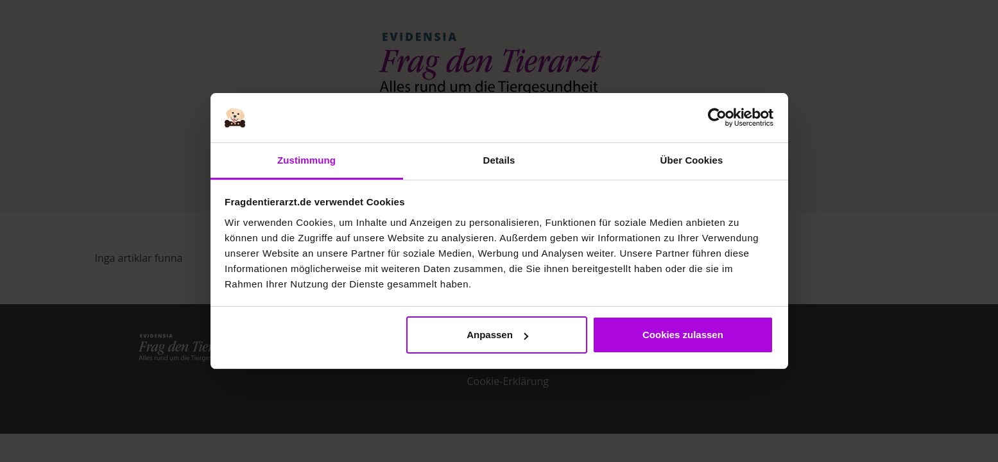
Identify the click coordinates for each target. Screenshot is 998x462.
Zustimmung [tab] (306, 160)
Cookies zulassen (682, 334)
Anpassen (497, 334)
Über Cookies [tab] (691, 160)
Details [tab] (499, 160)
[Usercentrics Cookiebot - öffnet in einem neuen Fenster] (717, 118)
